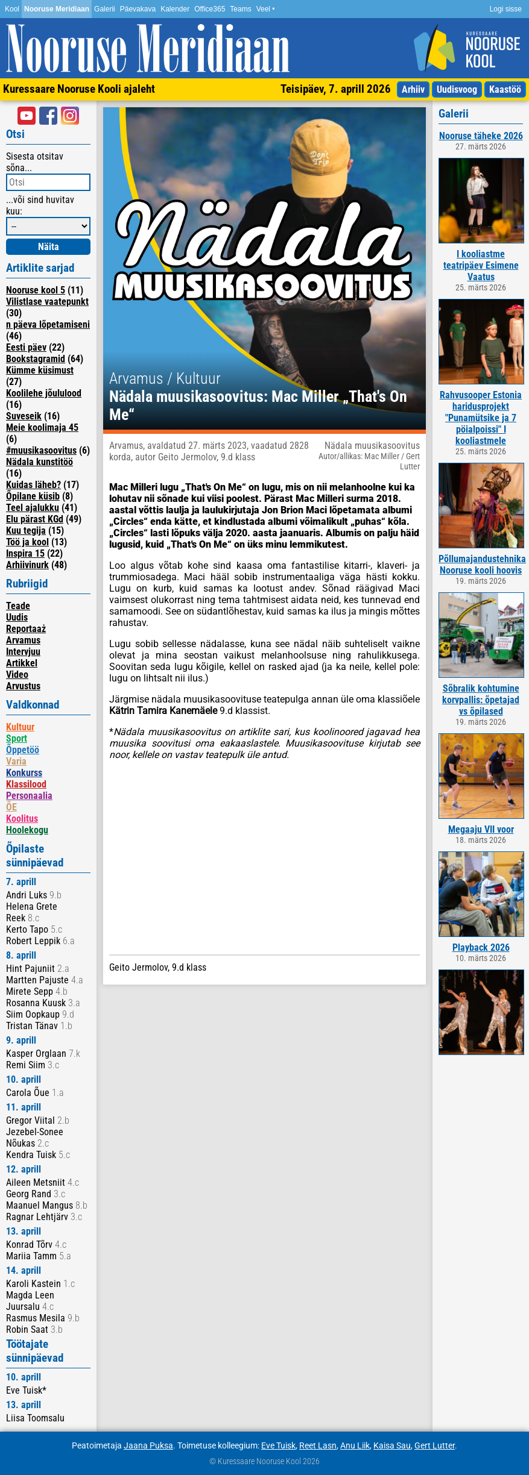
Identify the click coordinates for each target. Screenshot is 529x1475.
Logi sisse (506, 9)
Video (17, 674)
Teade (18, 606)
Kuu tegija (26, 530)
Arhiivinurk (27, 565)
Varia (16, 761)
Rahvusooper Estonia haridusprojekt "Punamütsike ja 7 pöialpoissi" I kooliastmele (481, 417)
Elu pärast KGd (34, 519)
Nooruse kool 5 (35, 290)
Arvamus (23, 640)
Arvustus (23, 686)
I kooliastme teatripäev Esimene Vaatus (481, 265)
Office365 (209, 9)
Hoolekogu (27, 830)
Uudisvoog (457, 89)
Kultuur (20, 727)
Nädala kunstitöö (39, 462)
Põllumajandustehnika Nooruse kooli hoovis (482, 564)
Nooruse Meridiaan (56, 9)
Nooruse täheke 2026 (481, 136)
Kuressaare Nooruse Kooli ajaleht (79, 89)
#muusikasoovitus (41, 450)
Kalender (174, 9)
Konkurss (24, 772)
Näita (48, 246)
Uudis (17, 617)
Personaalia (29, 795)
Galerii (104, 9)
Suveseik (24, 416)
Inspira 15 (25, 553)
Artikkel (21, 663)
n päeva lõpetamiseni (48, 324)
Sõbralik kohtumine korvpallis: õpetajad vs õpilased (480, 700)
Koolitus (22, 818)
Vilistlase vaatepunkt (47, 301)
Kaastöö (505, 89)
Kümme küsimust (40, 370)
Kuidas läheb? (33, 484)
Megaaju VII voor (481, 829)
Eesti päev (26, 347)
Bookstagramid (35, 359)
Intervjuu (23, 651)
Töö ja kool (27, 542)
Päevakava (138, 9)
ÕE (11, 807)
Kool (12, 9)
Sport (16, 738)
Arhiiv (413, 89)
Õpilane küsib (33, 496)
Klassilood (26, 784)
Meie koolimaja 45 (42, 427)
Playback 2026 (481, 947)
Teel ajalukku (32, 507)
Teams (240, 9)
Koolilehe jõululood (43, 393)
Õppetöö (22, 750)
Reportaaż (26, 628)
